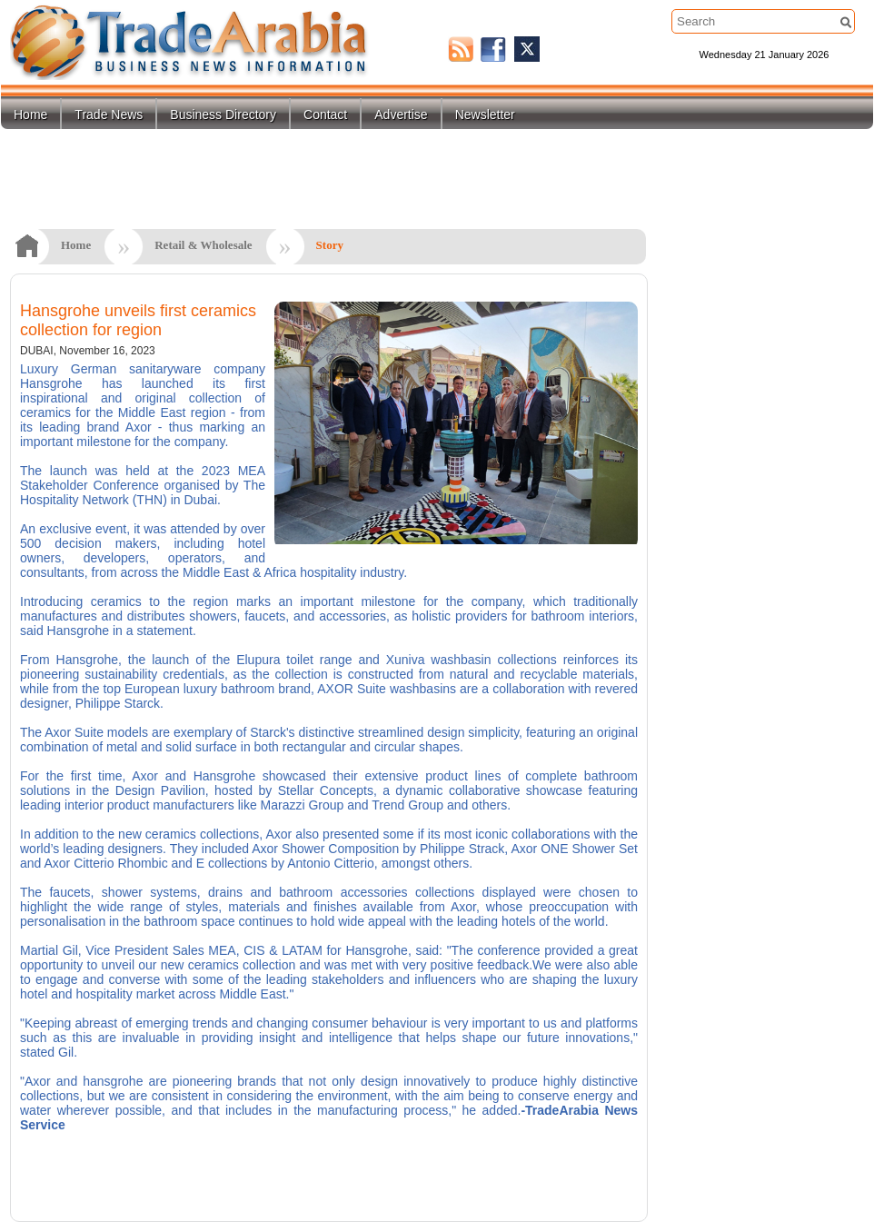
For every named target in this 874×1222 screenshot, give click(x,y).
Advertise (400, 114)
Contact (325, 114)
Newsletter (485, 114)
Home (30, 114)
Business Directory (223, 114)
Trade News (108, 114)
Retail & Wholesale (203, 245)
